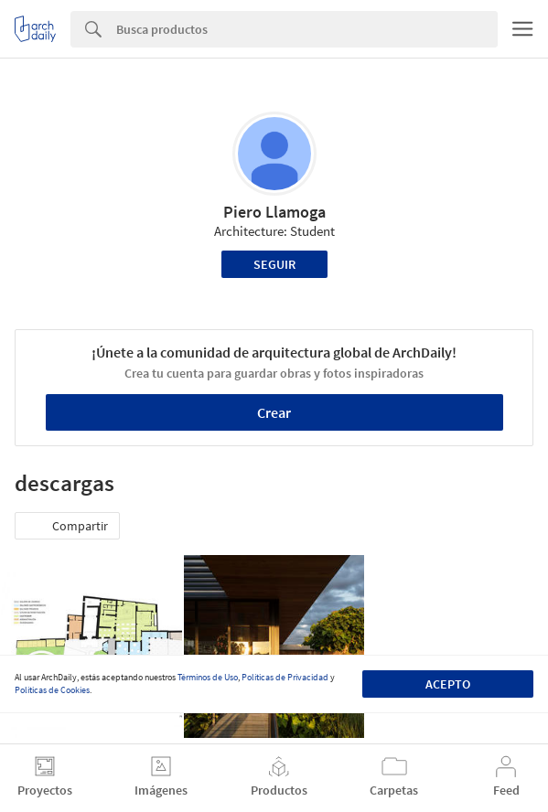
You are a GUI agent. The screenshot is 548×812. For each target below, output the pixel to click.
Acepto (447, 684)
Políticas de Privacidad (285, 677)
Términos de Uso (207, 677)
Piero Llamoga (274, 211)
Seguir (274, 264)
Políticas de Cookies (52, 690)
